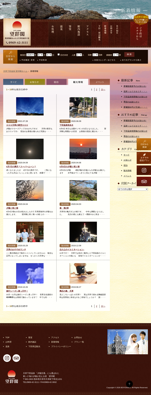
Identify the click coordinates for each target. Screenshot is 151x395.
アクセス (87, 34)
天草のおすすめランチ (16, 249)
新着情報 (105, 34)
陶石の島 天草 (66, 291)
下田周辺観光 (34, 346)
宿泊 (56, 82)
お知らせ (35, 82)
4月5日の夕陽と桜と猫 (70, 166)
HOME (117, 34)
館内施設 (78, 34)
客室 (70, 34)
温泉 (61, 34)
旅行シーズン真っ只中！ (17, 291)
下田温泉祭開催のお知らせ (135, 97)
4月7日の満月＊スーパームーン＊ (21, 166)
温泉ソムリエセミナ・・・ (135, 91)
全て (13, 82)
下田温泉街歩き (66, 125)
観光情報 (78, 82)
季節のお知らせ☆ (131, 102)
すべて (127, 155)
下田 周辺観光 (99, 34)
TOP (7, 337)
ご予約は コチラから (139, 34)
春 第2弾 (64, 208)
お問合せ (111, 34)
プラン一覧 (79, 342)
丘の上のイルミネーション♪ (72, 249)
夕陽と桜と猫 (12, 208)
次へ (103, 89)
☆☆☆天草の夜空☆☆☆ (17, 125)
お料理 (52, 34)
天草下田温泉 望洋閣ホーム (15, 71)
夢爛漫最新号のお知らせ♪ (135, 86)
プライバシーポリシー (61, 346)
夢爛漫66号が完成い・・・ (135, 107)
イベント (100, 82)
